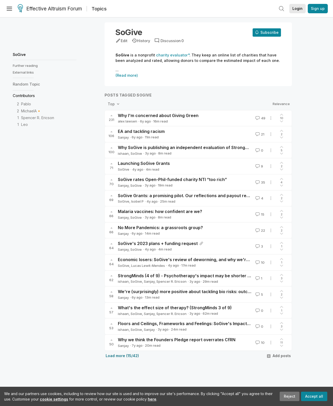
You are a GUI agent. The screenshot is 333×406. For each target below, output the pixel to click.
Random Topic (26, 84)
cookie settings (54, 399)
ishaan (123, 153)
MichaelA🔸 (31, 111)
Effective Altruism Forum (50, 9)
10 (259, 262)
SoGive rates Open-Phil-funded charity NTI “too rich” (172, 179)
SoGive (19, 54)
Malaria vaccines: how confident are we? (160, 211)
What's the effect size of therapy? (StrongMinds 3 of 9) (175, 307)
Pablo (26, 104)
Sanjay (123, 137)
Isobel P (137, 201)
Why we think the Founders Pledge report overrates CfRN (176, 339)
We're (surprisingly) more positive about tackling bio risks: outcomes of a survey (200, 291)
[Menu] (9, 8)
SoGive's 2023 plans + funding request (158, 243)
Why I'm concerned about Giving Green (158, 115)
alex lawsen (127, 121)
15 (259, 214)
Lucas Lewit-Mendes (148, 265)
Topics (99, 8)
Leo (24, 124)
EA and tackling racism (141, 131)
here (152, 399)
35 (259, 182)
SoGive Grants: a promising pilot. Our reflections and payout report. (187, 195)
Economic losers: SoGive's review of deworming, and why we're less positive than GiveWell (211, 259)
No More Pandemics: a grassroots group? (160, 227)
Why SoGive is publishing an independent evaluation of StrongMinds (187, 147)
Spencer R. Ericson (37, 117)
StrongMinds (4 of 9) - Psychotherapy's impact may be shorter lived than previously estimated (214, 275)
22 (259, 230)
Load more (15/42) (122, 355)
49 (259, 118)
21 (259, 134)
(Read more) (127, 75)
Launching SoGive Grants (144, 163)
